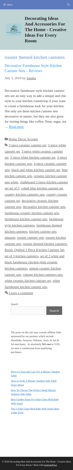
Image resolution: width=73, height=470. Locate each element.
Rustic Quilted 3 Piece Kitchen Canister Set (34, 250)
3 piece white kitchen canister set (32, 157)
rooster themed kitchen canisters (45, 244)
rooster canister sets (30, 237)
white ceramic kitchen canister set (28, 281)
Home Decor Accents (23, 139)
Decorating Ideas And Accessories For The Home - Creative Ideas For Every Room (45, 29)
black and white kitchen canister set (35, 170)
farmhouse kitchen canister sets (26, 219)
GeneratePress (50, 465)
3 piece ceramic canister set (27, 145)
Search (14, 304)
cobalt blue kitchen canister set (42, 188)
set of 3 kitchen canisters (21, 256)
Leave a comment (21, 293)
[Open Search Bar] (68, 4)
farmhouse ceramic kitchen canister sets (32, 213)
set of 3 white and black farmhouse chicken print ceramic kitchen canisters (34, 262)
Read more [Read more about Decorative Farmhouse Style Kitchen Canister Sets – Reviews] (16, 127)
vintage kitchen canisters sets (43, 274)
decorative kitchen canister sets (44, 207)
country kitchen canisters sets (25, 194)
